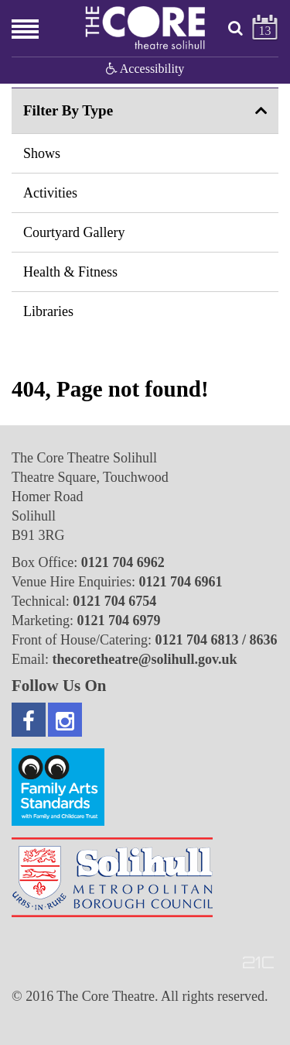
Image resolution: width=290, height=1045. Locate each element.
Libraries (48, 311)
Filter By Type (68, 110)
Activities (50, 193)
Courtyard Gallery (74, 232)
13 (265, 30)
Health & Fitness (70, 272)
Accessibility (145, 68)
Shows (41, 153)
